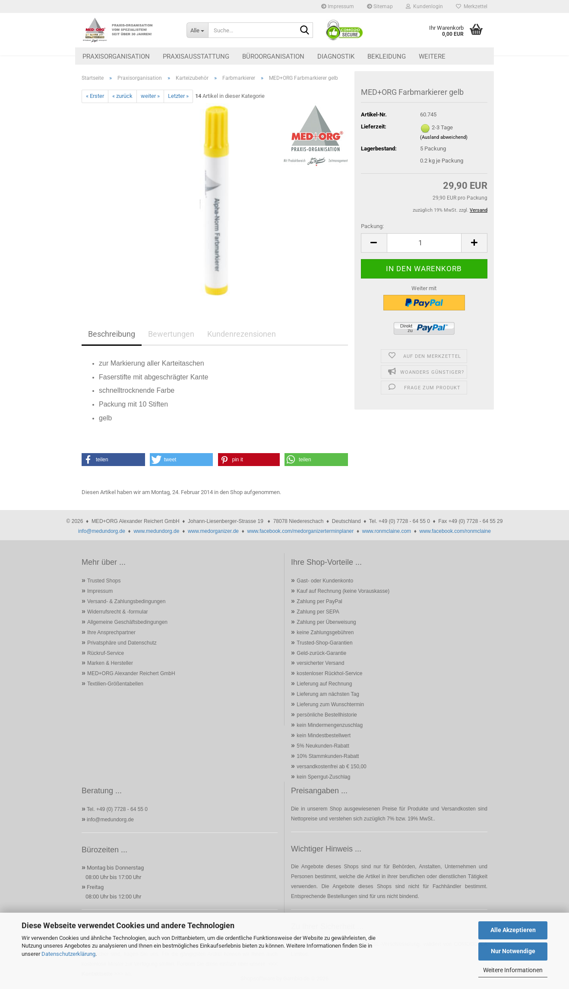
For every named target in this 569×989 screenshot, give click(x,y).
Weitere (432, 56)
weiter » (150, 96)
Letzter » (178, 96)
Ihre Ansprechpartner (111, 632)
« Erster (95, 96)
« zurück (122, 96)
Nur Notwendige (513, 951)
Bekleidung (386, 56)
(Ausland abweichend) (444, 137)
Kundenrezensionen (241, 333)
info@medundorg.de (101, 531)
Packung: (372, 226)
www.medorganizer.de (213, 531)
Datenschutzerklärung (68, 954)
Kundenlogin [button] (424, 6)
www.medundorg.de (156, 531)
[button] (374, 243)
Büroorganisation (273, 56)
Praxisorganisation (116, 56)
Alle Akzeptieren (513, 929)
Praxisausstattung (196, 56)
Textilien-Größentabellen (115, 684)
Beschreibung (111, 333)
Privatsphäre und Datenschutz (122, 643)
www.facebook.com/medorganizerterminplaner (300, 531)
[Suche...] (197, 30)
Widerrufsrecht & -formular (117, 612)
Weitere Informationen (513, 970)
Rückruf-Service (105, 653)
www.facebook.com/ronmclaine (455, 531)
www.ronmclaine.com (386, 531)
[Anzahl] (424, 243)
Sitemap (380, 6)
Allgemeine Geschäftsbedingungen (127, 622)
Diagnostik (335, 56)
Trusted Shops (104, 581)
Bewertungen (171, 333)
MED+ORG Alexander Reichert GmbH (131, 673)
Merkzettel (471, 6)
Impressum (337, 6)
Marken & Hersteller (110, 663)
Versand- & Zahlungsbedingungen (126, 601)
